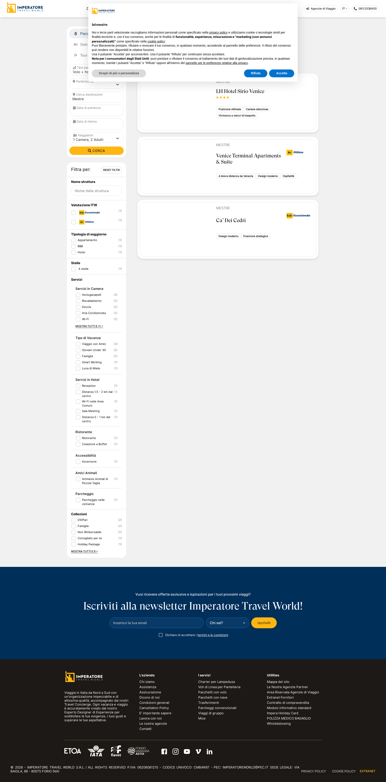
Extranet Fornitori (280, 697)
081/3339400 (366, 9)
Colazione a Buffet (94, 444)
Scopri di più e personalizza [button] (119, 73)
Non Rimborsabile (89, 532)
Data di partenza (87, 108)
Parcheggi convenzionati (217, 708)
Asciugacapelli (91, 294)
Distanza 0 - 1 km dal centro (96, 419)
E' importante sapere (155, 713)
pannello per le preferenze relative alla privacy (217, 63)
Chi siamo (147, 682)
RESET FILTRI (111, 170)
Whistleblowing (279, 723)
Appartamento (87, 240)
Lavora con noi (150, 718)
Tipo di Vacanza (88, 338)
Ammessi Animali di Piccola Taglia (95, 481)
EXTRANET (368, 771)
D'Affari (82, 520)
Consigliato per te (90, 538)
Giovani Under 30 (94, 350)
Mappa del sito (278, 682)
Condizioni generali (154, 703)
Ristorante (83, 432)
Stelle (75, 263)
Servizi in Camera (89, 289)
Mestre (223, 145)
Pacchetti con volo (212, 692)
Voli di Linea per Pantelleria (219, 687)
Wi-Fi (85, 319)
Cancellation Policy (154, 708)
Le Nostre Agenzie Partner (287, 687)
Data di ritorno (85, 121)
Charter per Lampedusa (216, 682)
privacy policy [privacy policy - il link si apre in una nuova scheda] (218, 32)
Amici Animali (86, 473)
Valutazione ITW (84, 205)
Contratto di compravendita (288, 703)
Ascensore (89, 461)
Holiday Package (89, 544)
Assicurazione (150, 692)
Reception (89, 385)
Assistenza (147, 687)
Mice (202, 718)
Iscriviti (264, 623)
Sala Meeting (91, 411)
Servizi (76, 279)
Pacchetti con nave (212, 697)
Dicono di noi (149, 697)
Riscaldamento (92, 300)
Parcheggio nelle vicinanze (93, 502)
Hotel (81, 252)
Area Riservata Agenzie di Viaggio (293, 692)
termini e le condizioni (212, 635)
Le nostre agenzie (153, 723)
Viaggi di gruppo (211, 713)
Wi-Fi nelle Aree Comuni (93, 403)
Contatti (145, 729)
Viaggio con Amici (94, 344)
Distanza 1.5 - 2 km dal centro (97, 394)
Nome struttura (83, 182)
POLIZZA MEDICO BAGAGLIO (289, 718)
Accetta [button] (281, 73)
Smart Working (92, 362)
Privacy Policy (313, 771)
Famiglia (87, 356)
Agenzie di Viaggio (321, 8)
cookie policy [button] (156, 41)
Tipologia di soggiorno (88, 234)
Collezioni (79, 514)
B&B (80, 246)
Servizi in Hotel (87, 380)
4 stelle (83, 268)
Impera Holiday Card (282, 713)
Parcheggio (84, 494)
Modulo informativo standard (289, 708)
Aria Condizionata (94, 313)
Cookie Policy (343, 771)
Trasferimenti (208, 703)
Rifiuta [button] (256, 73)
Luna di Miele (91, 368)
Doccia (86, 307)
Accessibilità (85, 455)
